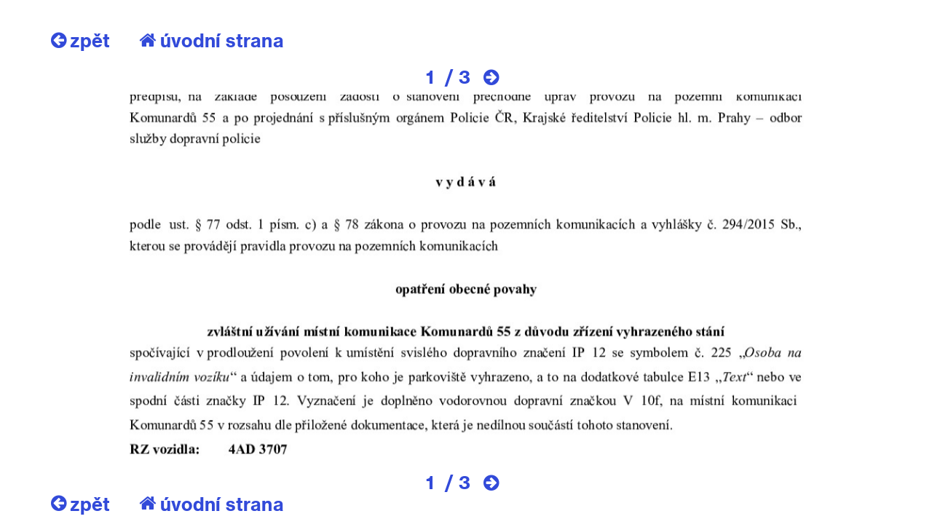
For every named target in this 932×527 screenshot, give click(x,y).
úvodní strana (211, 40)
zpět (80, 40)
